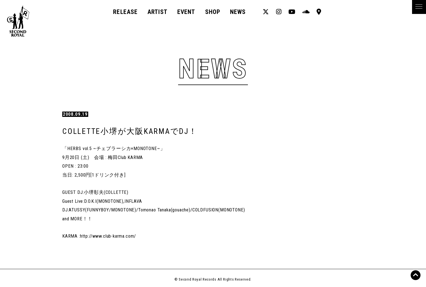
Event (186, 11)
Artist (157, 11)
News (238, 11)
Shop (212, 11)
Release (125, 11)
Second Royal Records (22, 21)
